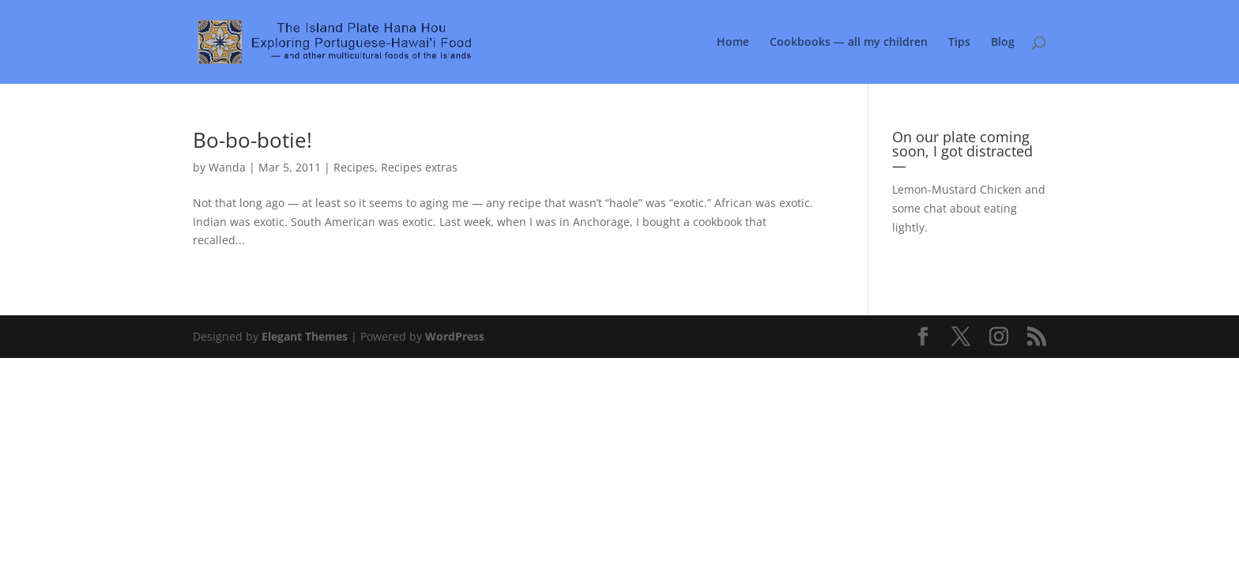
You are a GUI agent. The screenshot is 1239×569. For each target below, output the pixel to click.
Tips (959, 42)
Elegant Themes (305, 336)
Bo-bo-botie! (252, 140)
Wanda (227, 167)
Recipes (354, 167)
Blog (1003, 42)
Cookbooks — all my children (849, 42)
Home (733, 42)
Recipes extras (419, 167)
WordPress (454, 336)
